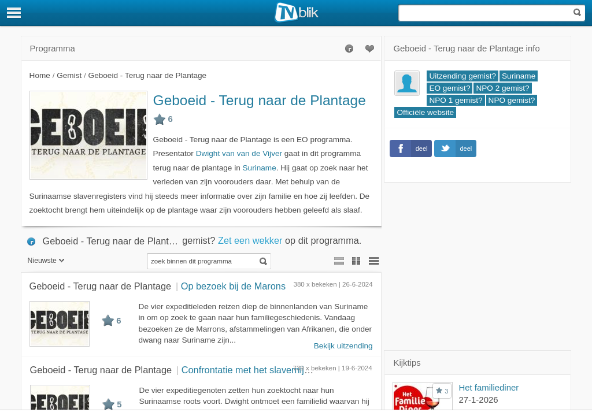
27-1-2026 (478, 399)
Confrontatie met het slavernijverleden (261, 370)
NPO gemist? (512, 100)
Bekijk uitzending (343, 345)
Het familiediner (488, 387)
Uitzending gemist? (462, 76)
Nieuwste (46, 261)
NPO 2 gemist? (502, 88)
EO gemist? (449, 88)
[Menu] (14, 12)
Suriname (259, 168)
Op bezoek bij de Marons (233, 286)
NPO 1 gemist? (455, 100)
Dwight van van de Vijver (239, 153)
